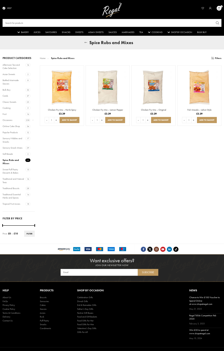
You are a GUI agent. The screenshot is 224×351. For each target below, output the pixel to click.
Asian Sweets (9, 75)
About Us (7, 298)
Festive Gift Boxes (85, 313)
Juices (42, 313)
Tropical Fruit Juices (11, 204)
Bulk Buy (6, 90)
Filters (218, 59)
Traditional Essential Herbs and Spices (12, 197)
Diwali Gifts (82, 301)
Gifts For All (82, 332)
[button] (69, 121)
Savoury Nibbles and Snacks (12, 141)
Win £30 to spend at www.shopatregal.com (199, 332)
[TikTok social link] (175, 250)
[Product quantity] (51, 121)
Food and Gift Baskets (87, 317)
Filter (29, 234)
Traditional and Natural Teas (13, 181)
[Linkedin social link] (169, 250)
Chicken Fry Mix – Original (153, 110)
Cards (5, 96)
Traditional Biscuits (11, 189)
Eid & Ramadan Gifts (86, 305)
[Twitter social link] (149, 250)
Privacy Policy (9, 305)
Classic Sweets (9, 102)
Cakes (43, 305)
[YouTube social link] (162, 250)
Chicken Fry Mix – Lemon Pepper (107, 110)
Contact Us (8, 321)
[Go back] (85, 43)
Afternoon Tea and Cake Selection (11, 67)
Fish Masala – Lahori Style (199, 110)
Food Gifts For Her (85, 321)
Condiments (45, 328)
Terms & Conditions (11, 313)
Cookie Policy (9, 309)
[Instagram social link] (156, 250)
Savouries (44, 301)
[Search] (112, 23)
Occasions (7, 120)
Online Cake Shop (11, 127)
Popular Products (10, 133)
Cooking (6, 108)
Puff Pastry (44, 321)
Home (43, 59)
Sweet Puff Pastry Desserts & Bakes (10, 172)
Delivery (6, 317)
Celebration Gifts (85, 298)
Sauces (43, 309)
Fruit (5, 114)
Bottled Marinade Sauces (11, 83)
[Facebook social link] (143, 250)
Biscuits (43, 298)
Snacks (43, 325)
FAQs (5, 301)
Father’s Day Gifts (85, 309)
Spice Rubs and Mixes (11, 162)
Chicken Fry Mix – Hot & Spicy (62, 110)
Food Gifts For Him (85, 325)
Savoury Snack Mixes (12, 148)
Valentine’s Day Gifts (86, 328)
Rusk (42, 317)
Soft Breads (8, 154)
